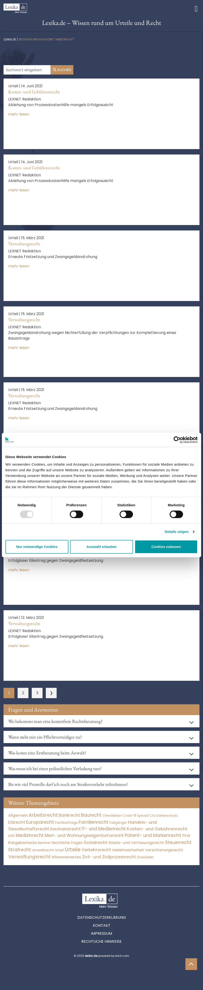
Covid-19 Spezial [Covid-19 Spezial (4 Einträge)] (135, 815)
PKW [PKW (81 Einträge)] (186, 835)
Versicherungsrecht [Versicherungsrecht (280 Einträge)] (164, 850)
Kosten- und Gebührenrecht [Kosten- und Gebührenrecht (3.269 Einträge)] (157, 829)
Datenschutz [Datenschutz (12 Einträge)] (167, 815)
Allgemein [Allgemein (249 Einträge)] (18, 815)
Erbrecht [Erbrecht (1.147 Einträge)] (16, 822)
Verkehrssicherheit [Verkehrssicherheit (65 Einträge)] (128, 849)
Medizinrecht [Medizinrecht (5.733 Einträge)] (30, 835)
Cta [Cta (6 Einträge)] (152, 815)
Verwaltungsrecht (24, 244)
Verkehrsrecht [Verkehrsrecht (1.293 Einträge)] (96, 850)
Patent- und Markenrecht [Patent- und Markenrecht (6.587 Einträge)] (153, 835)
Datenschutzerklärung (101, 917)
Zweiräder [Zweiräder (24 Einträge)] (145, 857)
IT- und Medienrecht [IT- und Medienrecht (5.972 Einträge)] (104, 829)
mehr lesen (18, 114)
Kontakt (101, 925)
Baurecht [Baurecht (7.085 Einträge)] (91, 815)
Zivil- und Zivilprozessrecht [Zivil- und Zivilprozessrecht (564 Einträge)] (109, 857)
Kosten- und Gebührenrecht (34, 92)
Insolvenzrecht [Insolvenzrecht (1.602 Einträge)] (65, 829)
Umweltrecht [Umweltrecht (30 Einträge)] (43, 849)
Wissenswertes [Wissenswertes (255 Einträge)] (66, 857)
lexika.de (10, 39)
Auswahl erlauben (101, 547)
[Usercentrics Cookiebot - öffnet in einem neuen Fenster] (177, 439)
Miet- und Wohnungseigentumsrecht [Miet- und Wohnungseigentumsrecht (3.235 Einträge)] (84, 835)
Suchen (62, 69)
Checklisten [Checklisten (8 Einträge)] (112, 815)
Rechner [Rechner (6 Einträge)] (44, 843)
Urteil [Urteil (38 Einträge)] (59, 849)
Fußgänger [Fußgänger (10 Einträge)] (118, 822)
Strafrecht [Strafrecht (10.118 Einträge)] (19, 850)
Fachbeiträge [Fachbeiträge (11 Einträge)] (66, 822)
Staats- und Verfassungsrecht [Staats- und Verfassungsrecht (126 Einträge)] (136, 842)
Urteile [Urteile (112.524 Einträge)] (73, 849)
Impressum (101, 933)
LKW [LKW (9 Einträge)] (11, 835)
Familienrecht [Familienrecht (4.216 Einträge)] (93, 822)
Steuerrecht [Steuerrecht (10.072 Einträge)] (178, 842)
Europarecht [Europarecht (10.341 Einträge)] (40, 822)
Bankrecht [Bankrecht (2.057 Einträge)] (69, 815)
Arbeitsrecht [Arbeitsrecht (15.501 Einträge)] (43, 815)
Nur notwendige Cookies (37, 547)
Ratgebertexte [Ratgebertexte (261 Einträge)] (22, 842)
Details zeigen (176, 532)
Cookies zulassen (166, 547)
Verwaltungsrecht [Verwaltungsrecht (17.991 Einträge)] (29, 856)
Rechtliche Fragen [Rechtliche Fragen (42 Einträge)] (67, 842)
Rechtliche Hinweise (101, 941)
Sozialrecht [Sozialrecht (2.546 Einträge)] (95, 842)
